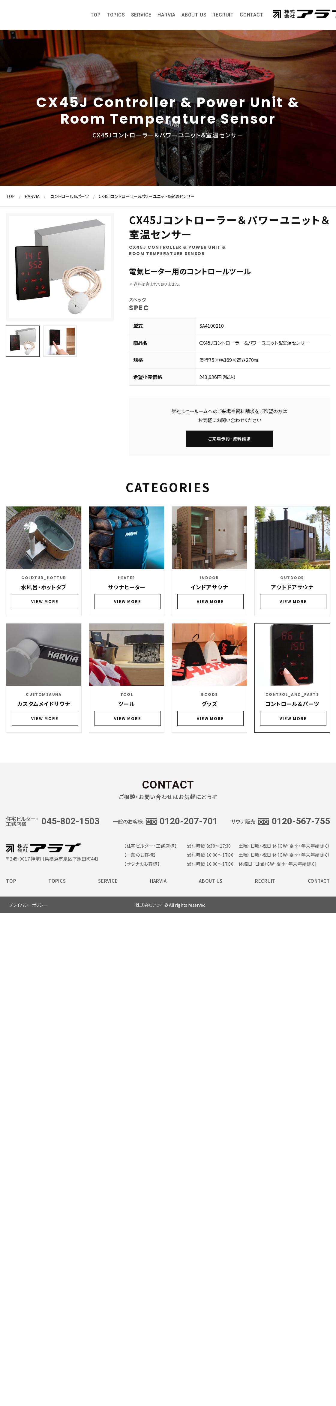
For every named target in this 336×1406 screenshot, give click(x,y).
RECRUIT (223, 17)
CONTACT (251, 17)
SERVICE (141, 17)
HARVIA (167, 17)
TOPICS (116, 17)
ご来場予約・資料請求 (229, 439)
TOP (95, 17)
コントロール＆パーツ (69, 196)
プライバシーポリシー (28, 905)
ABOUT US (194, 17)
